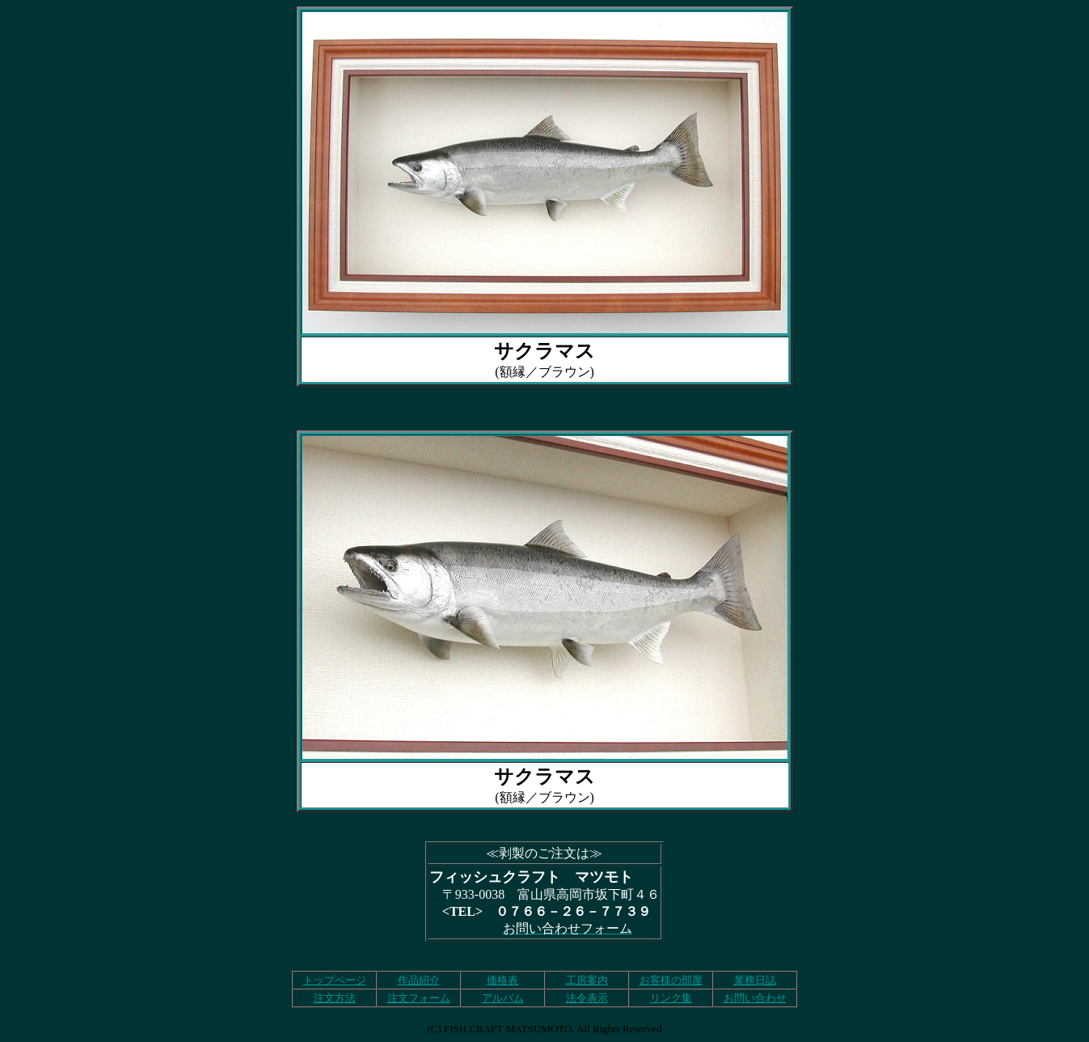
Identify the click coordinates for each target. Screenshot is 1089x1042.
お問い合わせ (755, 998)
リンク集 (671, 998)
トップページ (334, 980)
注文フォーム (418, 998)
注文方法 (335, 998)
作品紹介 (419, 980)
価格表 (502, 980)
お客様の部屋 (671, 980)
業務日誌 (755, 980)
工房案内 (587, 980)
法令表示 (587, 998)
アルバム (503, 998)
